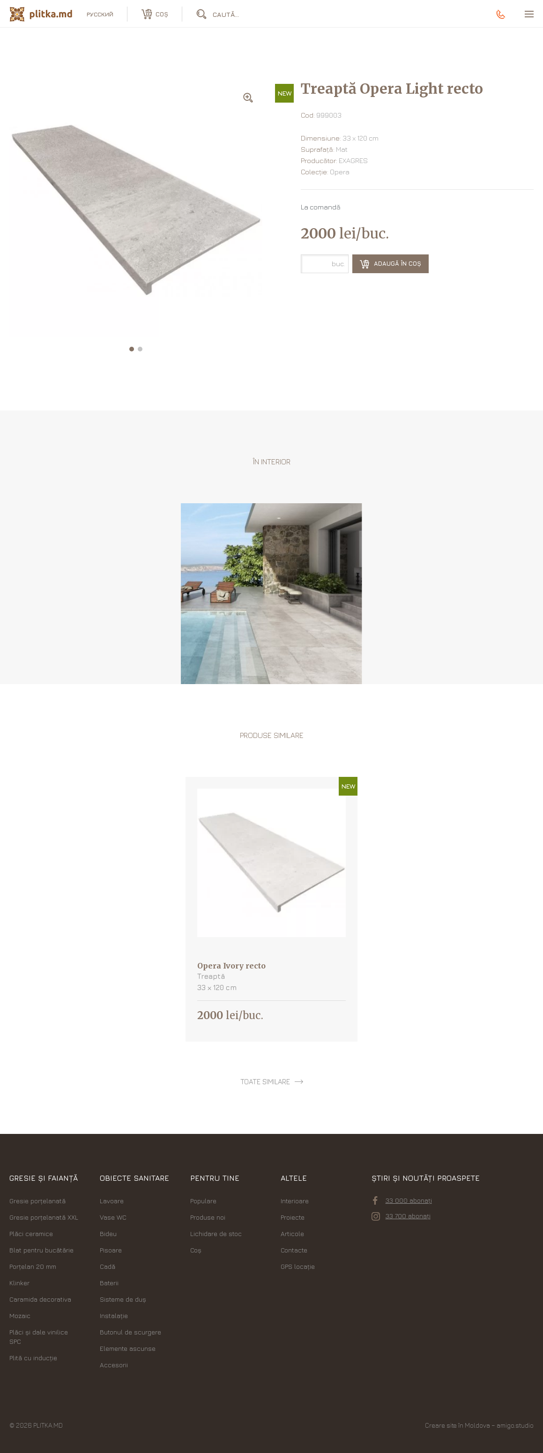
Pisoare (111, 1250)
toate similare (265, 1082)
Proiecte (293, 1217)
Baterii (109, 1283)
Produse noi (207, 1217)
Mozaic (19, 1315)
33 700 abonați (401, 1216)
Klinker (19, 1283)
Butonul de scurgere (130, 1332)
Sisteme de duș (123, 1299)
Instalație (114, 1315)
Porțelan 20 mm (32, 1266)
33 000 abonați (402, 1200)
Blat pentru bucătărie (41, 1250)
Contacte (294, 1250)
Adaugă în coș (390, 264)
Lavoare (112, 1201)
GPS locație (298, 1266)
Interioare (295, 1201)
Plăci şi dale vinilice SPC (38, 1336)
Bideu (108, 1233)
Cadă (107, 1266)
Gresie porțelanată (37, 1201)
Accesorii (114, 1365)
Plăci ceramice (31, 1233)
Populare (203, 1201)
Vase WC (113, 1217)
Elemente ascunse (128, 1348)
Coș (195, 1250)
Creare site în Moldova (457, 1425)
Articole (292, 1233)
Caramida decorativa (40, 1299)
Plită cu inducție (33, 1358)
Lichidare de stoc (216, 1233)
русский (100, 14)
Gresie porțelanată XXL (43, 1217)
